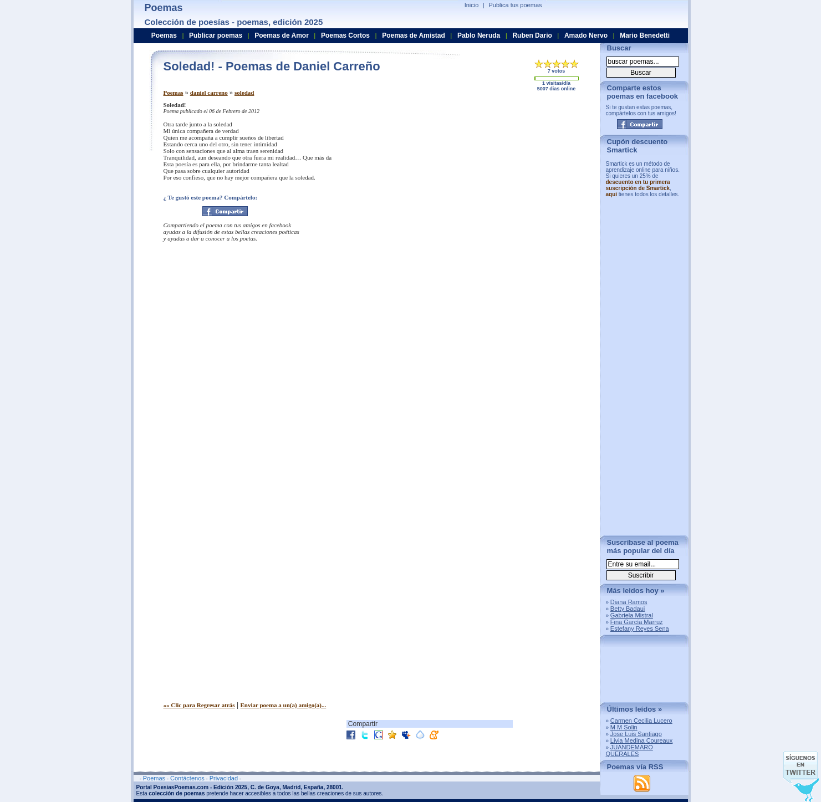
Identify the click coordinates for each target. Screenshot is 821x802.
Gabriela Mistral (631, 615)
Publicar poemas (215, 35)
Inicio (472, 5)
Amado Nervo (586, 35)
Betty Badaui (627, 608)
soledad (244, 92)
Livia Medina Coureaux (641, 740)
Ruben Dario (532, 35)
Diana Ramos (628, 602)
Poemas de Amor (281, 35)
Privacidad (224, 778)
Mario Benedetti (645, 35)
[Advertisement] (499, 179)
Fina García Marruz (636, 622)
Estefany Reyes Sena (639, 628)
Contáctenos (187, 778)
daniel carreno (209, 92)
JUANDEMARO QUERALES (629, 750)
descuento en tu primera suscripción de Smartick (638, 185)
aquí (612, 194)
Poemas (173, 92)
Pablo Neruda (478, 35)
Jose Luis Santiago (636, 734)
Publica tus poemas (515, 5)
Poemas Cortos (345, 35)
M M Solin (624, 727)
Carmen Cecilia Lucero (641, 720)
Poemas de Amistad (413, 35)
